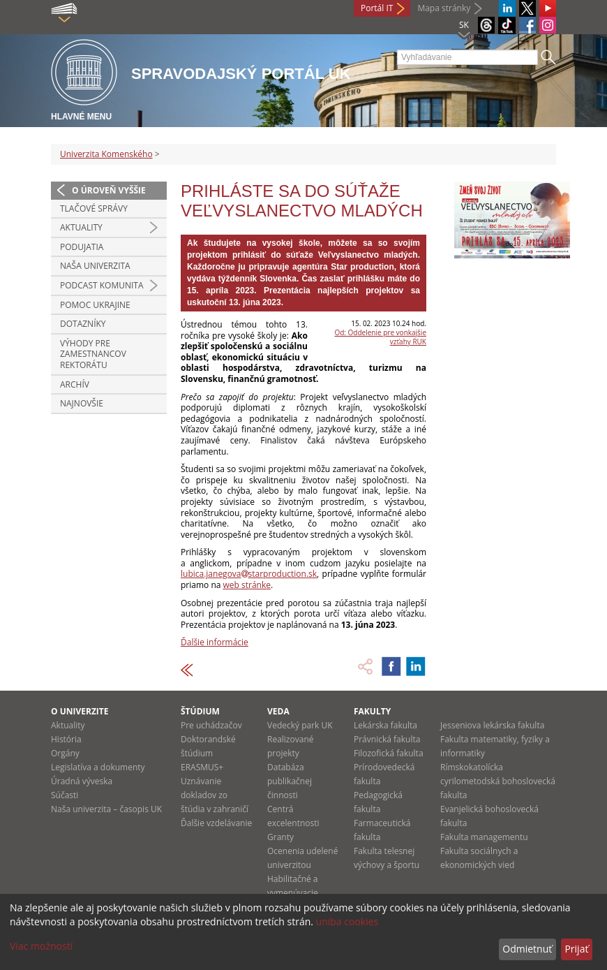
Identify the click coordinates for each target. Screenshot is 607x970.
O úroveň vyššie (109, 190)
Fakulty (372, 711)
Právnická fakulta (387, 739)
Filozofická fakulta (389, 753)
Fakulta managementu (484, 837)
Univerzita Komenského (106, 154)
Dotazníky (83, 324)
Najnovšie (81, 403)
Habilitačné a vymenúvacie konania (292, 893)
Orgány (65, 753)
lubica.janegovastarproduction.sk (249, 574)
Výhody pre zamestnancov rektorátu (93, 354)
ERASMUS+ (202, 767)
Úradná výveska (81, 781)
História (66, 739)
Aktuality (81, 227)
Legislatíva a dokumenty (98, 767)
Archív (74, 384)
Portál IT (377, 8)
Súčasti (64, 795)
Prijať (576, 948)
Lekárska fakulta (385, 725)
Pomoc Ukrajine (95, 305)
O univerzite (80, 711)
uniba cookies (347, 921)
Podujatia (81, 247)
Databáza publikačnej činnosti (289, 781)
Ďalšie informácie (214, 642)
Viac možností (41, 946)
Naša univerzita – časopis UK (106, 809)
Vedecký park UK (300, 725)
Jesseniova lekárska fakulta (492, 725)
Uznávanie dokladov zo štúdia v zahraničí (214, 795)
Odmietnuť (527, 948)
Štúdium (200, 711)
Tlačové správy (94, 208)
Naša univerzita (95, 266)
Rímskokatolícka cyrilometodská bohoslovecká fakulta (497, 781)
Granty (280, 837)
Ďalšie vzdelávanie (216, 823)
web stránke (247, 585)
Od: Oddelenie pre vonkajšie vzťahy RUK (380, 337)
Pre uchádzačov (211, 725)
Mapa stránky (443, 8)
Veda (278, 711)
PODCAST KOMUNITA (102, 285)
